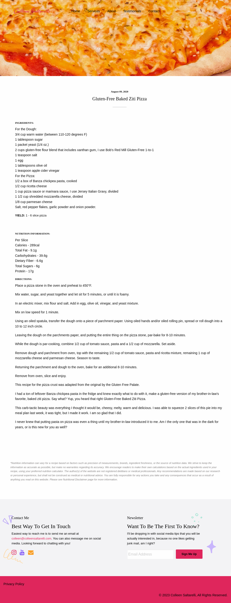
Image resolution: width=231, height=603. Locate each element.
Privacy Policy (13, 584)
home (75, 11)
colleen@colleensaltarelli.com (31, 538)
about (111, 11)
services (93, 11)
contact (154, 11)
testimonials (132, 11)
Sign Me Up (189, 554)
